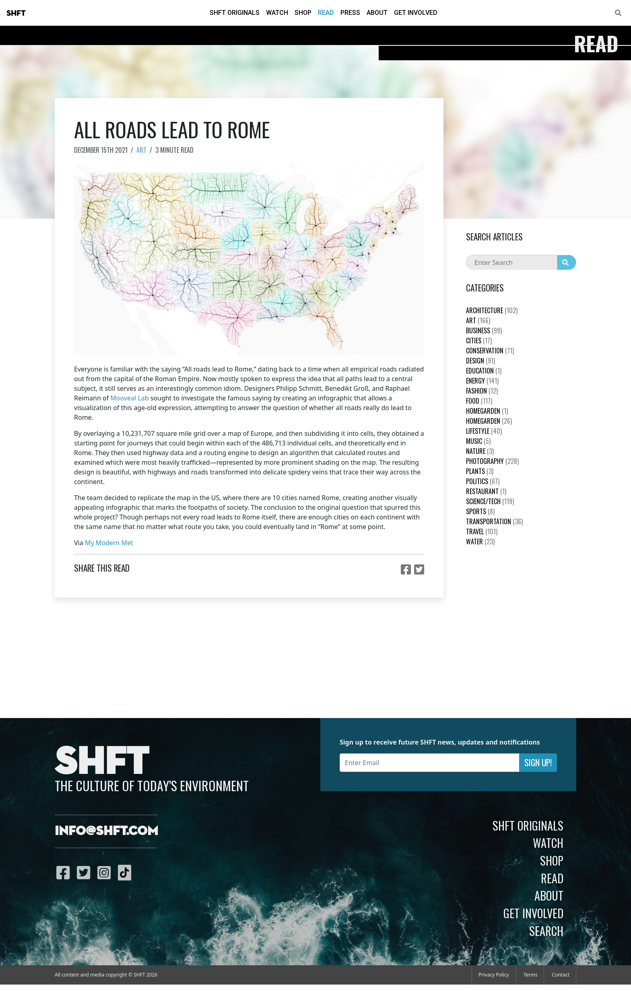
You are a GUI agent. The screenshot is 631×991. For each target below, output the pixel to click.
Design (480, 360)
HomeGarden (487, 411)
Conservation (490, 350)
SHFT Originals (235, 12)
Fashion (482, 391)
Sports (480, 511)
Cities (479, 340)
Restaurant (486, 491)
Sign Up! (538, 762)
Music (478, 441)
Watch (277, 12)
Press (350, 12)
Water (480, 541)
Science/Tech (490, 501)
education (483, 370)
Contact (560, 974)
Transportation (494, 521)
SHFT (16, 13)
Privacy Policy (493, 974)
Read (326, 12)
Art (141, 150)
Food (479, 401)
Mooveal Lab (129, 398)
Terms (531, 974)
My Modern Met (109, 542)
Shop (303, 12)
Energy (482, 381)
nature (480, 451)
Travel (481, 531)
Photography (492, 461)
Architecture (492, 310)
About (377, 12)
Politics (482, 481)
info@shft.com (106, 831)
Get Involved (415, 12)
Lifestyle (484, 431)
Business (484, 330)
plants (479, 471)
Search (546, 930)
